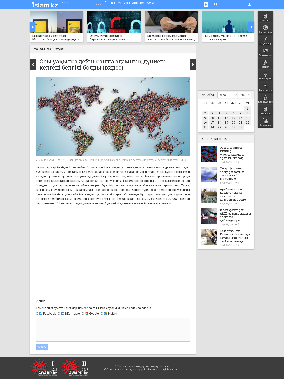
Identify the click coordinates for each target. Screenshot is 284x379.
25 (219, 127)
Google (94, 313)
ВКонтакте (72, 313)
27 (233, 127)
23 (205, 127)
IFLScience (86, 172)
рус (68, 2)
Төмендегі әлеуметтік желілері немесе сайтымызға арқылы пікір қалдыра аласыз (93, 308)
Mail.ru (112, 313)
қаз (62, 2)
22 (247, 122)
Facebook (49, 313)
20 (233, 122)
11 (219, 118)
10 (212, 118)
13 (233, 118)
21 (240, 122)
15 (247, 118)
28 (240, 127)
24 (212, 127)
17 (212, 122)
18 (219, 122)
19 (226, 122)
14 (240, 118)
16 (205, 122)
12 (226, 118)
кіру (108, 308)
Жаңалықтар (42, 49)
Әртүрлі (59, 49)
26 (226, 127)
